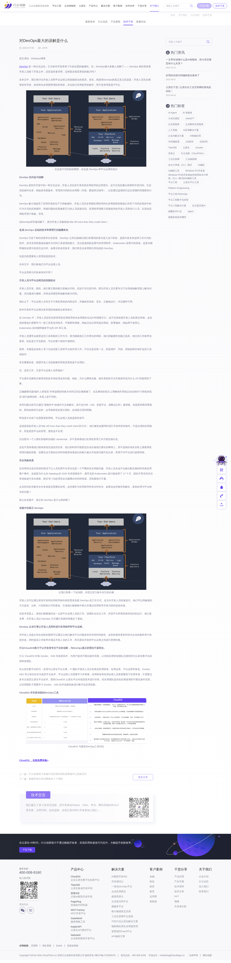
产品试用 (179, 879)
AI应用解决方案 (191, 135)
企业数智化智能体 (195, 129)
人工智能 (172, 135)
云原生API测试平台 (85, 931)
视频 (176, 904)
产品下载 (28, 853)
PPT (176, 899)
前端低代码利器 (85, 906)
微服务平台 (117, 909)
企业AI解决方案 (176, 142)
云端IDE (190, 148)
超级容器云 (117, 899)
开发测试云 (117, 884)
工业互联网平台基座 (122, 919)
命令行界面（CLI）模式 (180, 180)
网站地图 (207, 958)
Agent (191, 232)
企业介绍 (204, 879)
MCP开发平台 (85, 915)
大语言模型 (174, 123)
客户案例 (117, 5)
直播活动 (152, 23)
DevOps (23, 69)
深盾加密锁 (72, 948)
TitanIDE (187, 155)
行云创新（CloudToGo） (180, 167)
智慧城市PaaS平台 (121, 934)
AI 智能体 (187, 116)
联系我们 (204, 894)
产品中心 (93, 5)
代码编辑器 (174, 148)
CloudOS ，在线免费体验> (33, 763)
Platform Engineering (178, 206)
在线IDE (172, 155)
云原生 (82, 5)
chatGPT (190, 123)
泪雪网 (34, 948)
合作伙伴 (129, 5)
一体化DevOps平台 (121, 889)
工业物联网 (191, 174)
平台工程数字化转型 (178, 219)
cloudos (172, 161)
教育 (152, 894)
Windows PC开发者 (195, 187)
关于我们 (154, 5)
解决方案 (105, 5)
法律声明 (193, 958)
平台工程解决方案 (177, 225)
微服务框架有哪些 (177, 238)
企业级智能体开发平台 (85, 940)
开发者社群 (180, 909)
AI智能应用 (195, 142)
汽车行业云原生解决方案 (124, 924)
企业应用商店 (118, 894)
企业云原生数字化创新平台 (85, 881)
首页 (173, 15)
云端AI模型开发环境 (85, 898)
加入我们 (204, 889)
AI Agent (172, 116)
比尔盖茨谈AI (199, 225)
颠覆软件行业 (175, 232)
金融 (152, 879)
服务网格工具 (85, 923)
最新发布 (79, 23)
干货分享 (142, 5)
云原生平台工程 (191, 200)
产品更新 (115, 23)
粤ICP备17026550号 (105, 958)
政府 (152, 889)
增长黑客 (46, 948)
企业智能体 (70, 4)
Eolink (59, 948)
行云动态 (195, 15)
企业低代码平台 (119, 904)
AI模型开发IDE (119, 879)
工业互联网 (174, 174)
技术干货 (207, 15)
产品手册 (179, 884)
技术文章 (179, 894)
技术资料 (179, 889)
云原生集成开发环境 (85, 890)
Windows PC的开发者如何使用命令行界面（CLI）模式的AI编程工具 (187, 193)
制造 (152, 884)
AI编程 (201, 180)
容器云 (185, 161)
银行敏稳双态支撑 (121, 914)
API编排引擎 (118, 939)
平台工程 (56, 4)
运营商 (153, 899)
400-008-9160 (30, 876)
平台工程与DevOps (178, 213)
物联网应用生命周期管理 (124, 929)
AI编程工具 (173, 187)
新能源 (153, 904)
